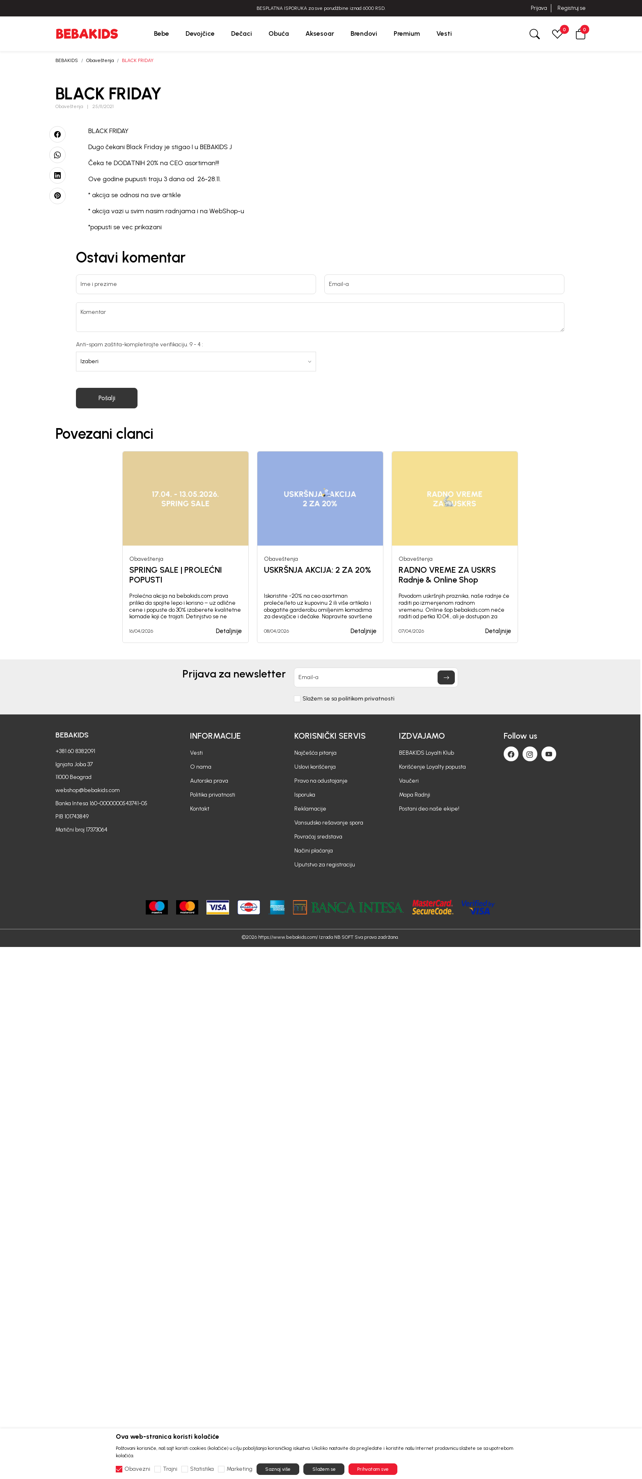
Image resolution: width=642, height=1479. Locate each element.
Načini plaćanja (313, 850)
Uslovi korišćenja (315, 766)
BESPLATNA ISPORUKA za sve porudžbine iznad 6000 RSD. (321, 8)
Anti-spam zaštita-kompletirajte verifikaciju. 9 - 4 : (139, 345)
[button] (580, 33)
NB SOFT (343, 937)
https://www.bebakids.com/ (288, 937)
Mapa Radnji (414, 794)
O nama (200, 766)
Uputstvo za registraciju (324, 864)
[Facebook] (511, 753)
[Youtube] (548, 753)
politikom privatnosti (366, 698)
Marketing (239, 1469)
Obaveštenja (100, 60)
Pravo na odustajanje (321, 780)
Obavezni (137, 1469)
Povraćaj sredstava (318, 836)
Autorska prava (209, 780)
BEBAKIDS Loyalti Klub (426, 752)
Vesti (196, 752)
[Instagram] (530, 753)
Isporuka (304, 794)
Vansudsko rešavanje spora (328, 822)
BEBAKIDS (66, 60)
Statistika (202, 1469)
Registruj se (571, 8)
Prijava (539, 8)
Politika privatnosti (212, 794)
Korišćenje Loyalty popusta (432, 766)
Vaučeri (409, 780)
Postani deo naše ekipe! (429, 808)
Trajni (170, 1469)
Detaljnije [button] (229, 631)
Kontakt (199, 808)
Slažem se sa (348, 699)
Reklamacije (310, 808)
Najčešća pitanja (315, 752)
